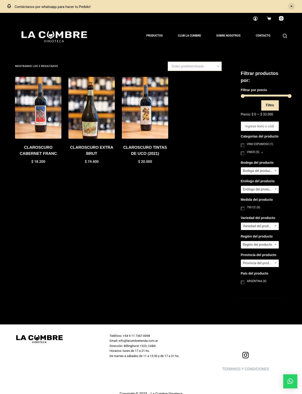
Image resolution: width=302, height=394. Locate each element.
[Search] (285, 36)
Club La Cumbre (189, 35)
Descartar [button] (291, 6)
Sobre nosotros (228, 35)
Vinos (253, 152)
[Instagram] (281, 18)
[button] (290, 381)
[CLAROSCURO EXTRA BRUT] (91, 108)
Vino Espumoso (260, 144)
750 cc (253, 207)
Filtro (270, 105)
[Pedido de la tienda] (195, 66)
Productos (154, 35)
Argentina (257, 281)
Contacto (263, 35)
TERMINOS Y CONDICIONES (245, 369)
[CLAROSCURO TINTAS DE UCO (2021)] (145, 108)
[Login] (255, 18)
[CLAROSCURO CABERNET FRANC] (38, 108)
